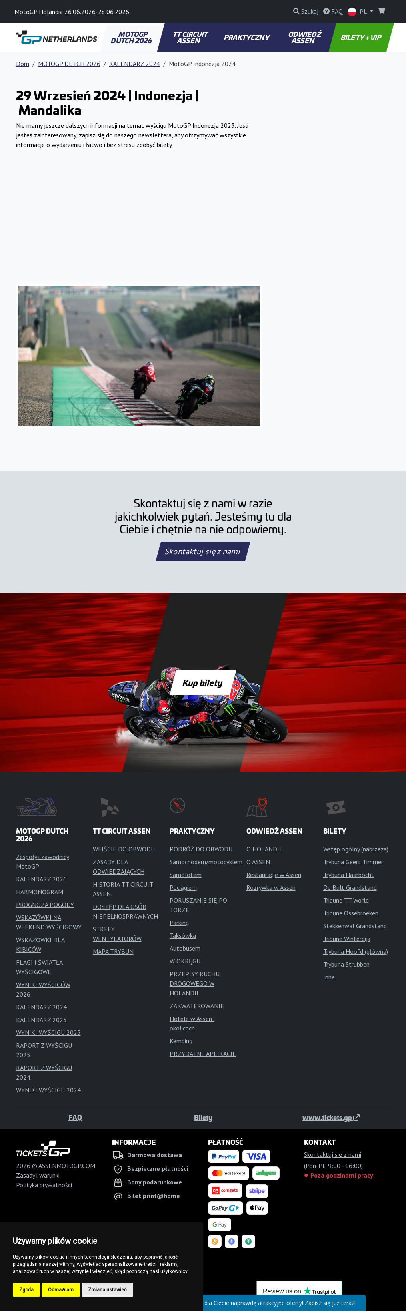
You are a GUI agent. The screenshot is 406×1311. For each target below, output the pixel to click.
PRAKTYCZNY (247, 37)
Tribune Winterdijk (346, 939)
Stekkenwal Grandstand (355, 926)
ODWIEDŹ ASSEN (305, 37)
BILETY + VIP (361, 37)
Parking (179, 923)
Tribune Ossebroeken (350, 913)
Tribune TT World (346, 900)
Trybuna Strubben (346, 964)
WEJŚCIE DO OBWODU (124, 849)
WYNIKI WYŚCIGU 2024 (48, 1090)
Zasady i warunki (38, 1175)
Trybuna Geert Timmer (353, 862)
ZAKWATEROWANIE (197, 1006)
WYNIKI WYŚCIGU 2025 (48, 1032)
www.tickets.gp (331, 1117)
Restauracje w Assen (273, 875)
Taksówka (183, 935)
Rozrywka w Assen (271, 887)
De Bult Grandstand (350, 887)
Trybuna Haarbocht (348, 875)
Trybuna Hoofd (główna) (355, 951)
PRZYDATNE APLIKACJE (203, 1054)
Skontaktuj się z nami (203, 551)
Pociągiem (183, 887)
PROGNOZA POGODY (45, 905)
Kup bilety (202, 682)
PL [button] (358, 11)
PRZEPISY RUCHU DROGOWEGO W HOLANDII (195, 983)
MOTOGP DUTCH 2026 (132, 37)
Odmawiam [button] (61, 1290)
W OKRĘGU (185, 961)
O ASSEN (258, 862)
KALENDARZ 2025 (41, 1020)
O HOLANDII (263, 849)
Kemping (181, 1041)
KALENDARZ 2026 (41, 879)
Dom (22, 64)
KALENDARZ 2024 (134, 64)
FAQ (75, 1117)
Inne (329, 977)
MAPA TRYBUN (113, 951)
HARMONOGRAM (39, 892)
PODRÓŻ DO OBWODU (201, 849)
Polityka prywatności (44, 1185)
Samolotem (186, 875)
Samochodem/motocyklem (206, 862)
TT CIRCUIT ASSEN (190, 37)
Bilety (203, 1117)
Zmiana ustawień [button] (107, 1290)
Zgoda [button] (26, 1290)
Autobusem (185, 948)
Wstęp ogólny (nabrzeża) (355, 849)
